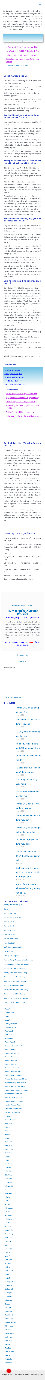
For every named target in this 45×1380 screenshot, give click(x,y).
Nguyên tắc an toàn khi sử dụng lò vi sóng (22, 51)
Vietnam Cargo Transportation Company (18, 960)
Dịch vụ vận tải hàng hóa (12, 917)
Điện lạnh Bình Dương (12, 370)
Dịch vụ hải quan (10, 913)
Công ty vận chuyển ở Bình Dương (16, 998)
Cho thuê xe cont (10, 909)
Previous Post (22, 655)
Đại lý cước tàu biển (11, 939)
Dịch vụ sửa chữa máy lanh (14, 377)
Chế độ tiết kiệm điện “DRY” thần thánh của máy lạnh (27, 855)
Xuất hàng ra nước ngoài (12, 947)
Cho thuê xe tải (9, 934)
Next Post (23, 661)
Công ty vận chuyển (11, 956)
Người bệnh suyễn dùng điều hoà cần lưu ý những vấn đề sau (27, 888)
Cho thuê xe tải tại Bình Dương (15, 981)
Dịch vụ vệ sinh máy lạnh (13, 374)
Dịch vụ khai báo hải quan (13, 905)
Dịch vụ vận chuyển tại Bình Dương (16, 985)
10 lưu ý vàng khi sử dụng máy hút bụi (21, 55)
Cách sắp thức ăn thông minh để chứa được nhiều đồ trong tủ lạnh (27, 872)
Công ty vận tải (9, 922)
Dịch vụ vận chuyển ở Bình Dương (16, 990)
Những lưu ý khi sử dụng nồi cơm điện (21, 47)
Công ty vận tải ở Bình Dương (14, 1002)
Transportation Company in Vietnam (17, 964)
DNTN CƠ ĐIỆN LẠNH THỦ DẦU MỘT (22, 612)
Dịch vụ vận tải (9, 926)
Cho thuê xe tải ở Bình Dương (14, 977)
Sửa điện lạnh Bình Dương (13, 381)
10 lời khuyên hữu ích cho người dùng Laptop (24, 416)
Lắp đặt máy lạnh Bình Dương (15, 384)
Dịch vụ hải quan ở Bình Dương (15, 968)
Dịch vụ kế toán (9, 930)
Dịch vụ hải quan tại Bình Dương (15, 973)
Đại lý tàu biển (9, 951)
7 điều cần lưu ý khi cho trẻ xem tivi (20, 412)
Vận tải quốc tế (9, 943)
